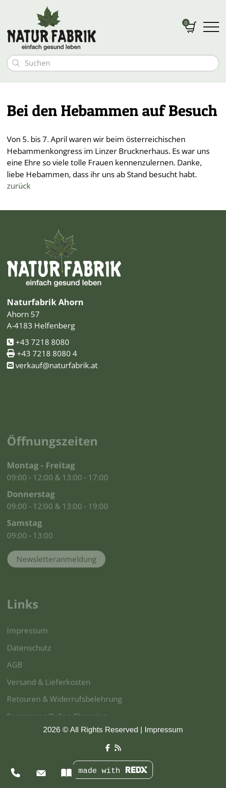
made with (112, 771)
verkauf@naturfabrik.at (57, 366)
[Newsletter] (41, 772)
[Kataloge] (66, 772)
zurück (19, 185)
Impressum (163, 729)
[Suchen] (16, 63)
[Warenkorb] (190, 27)
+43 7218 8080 (42, 343)
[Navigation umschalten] (211, 27)
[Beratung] (15, 772)
